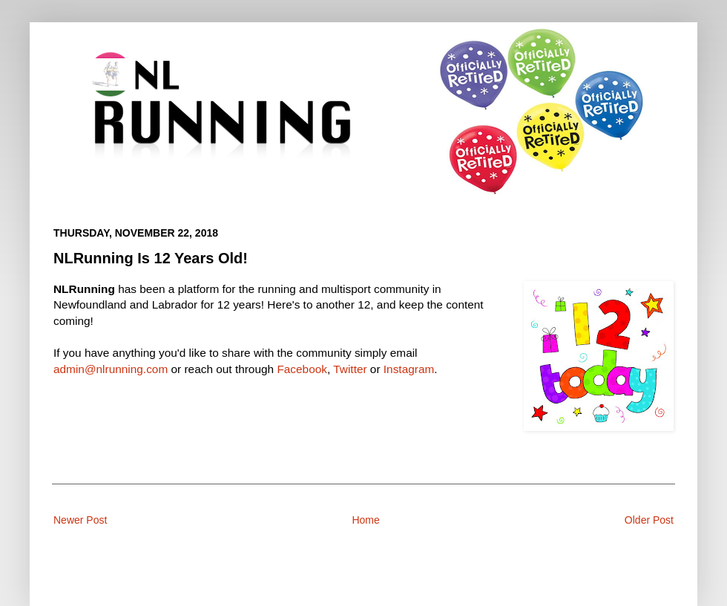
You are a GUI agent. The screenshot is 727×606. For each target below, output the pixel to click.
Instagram (409, 369)
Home (365, 520)
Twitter (349, 369)
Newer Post (80, 520)
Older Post (649, 520)
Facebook (302, 369)
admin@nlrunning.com (110, 369)
